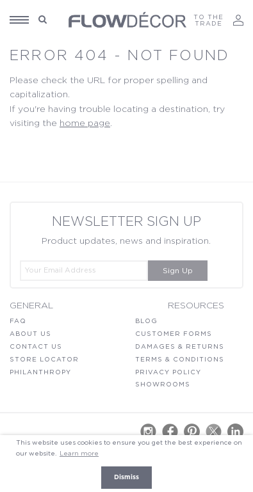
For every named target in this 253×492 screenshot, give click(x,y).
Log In (238, 20)
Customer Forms (173, 334)
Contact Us (36, 347)
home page (85, 123)
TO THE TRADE (208, 20)
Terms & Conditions (179, 359)
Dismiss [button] (126, 477)
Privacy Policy (168, 372)
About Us (30, 334)
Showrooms (162, 384)
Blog (146, 321)
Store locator (44, 359)
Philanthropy (40, 372)
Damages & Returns (179, 347)
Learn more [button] (79, 453)
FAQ (18, 321)
